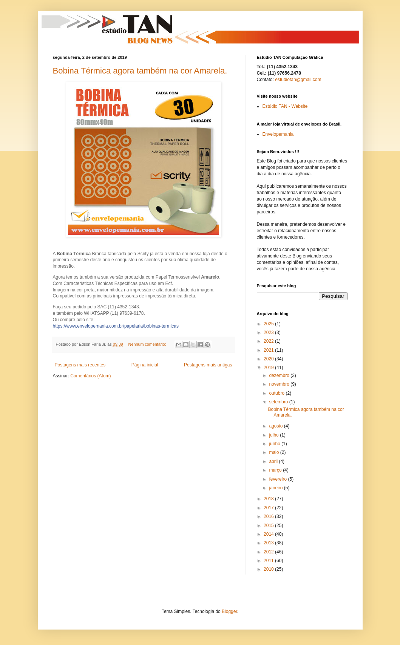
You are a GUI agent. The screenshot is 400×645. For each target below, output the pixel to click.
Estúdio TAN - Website (285, 106)
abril (274, 461)
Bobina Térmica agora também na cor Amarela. (140, 70)
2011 (269, 560)
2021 (269, 350)
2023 (269, 332)
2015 (269, 525)
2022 (269, 341)
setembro (279, 401)
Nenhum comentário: (147, 344)
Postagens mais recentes (80, 365)
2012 (269, 552)
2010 (269, 569)
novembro (279, 384)
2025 (269, 323)
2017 (269, 507)
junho (275, 443)
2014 (269, 534)
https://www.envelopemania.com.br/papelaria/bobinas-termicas (116, 326)
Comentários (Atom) (90, 375)
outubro (277, 393)
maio (274, 452)
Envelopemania (278, 134)
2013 (269, 542)
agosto (276, 426)
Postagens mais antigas (208, 365)
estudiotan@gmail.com (298, 79)
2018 (269, 498)
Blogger (229, 611)
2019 (269, 367)
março (276, 470)
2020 (269, 359)
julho (274, 435)
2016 (269, 516)
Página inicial (144, 365)
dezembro (279, 375)
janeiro (276, 487)
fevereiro (278, 479)
